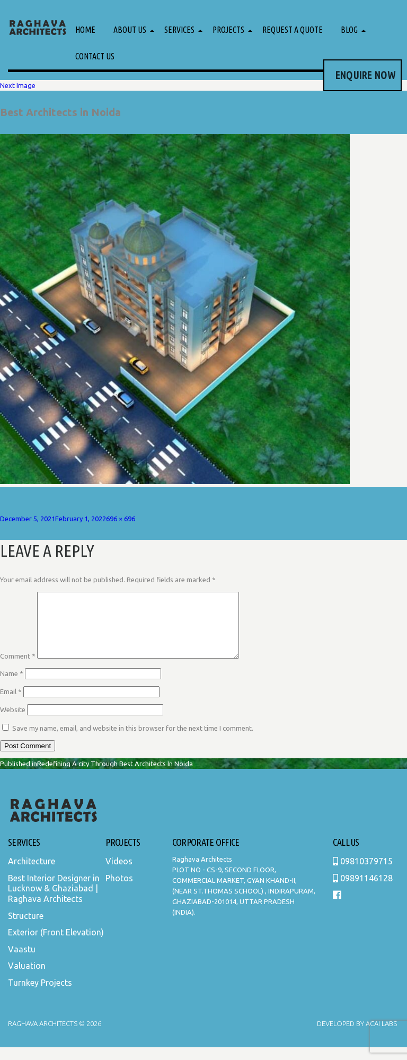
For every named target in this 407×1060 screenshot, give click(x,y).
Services (179, 29)
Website (12, 722)
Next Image (18, 85)
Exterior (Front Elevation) (56, 945)
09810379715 (363, 874)
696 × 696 (120, 518)
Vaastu (22, 962)
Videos (118, 874)
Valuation (27, 978)
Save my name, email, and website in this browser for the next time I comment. (132, 740)
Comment (18, 668)
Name (11, 686)
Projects (228, 29)
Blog (349, 29)
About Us (129, 29)
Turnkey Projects (40, 995)
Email (11, 704)
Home (85, 29)
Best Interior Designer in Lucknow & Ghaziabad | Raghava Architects (54, 901)
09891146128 (363, 891)
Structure (25, 928)
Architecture (31, 874)
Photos (119, 891)
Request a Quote (292, 29)
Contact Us (94, 56)
